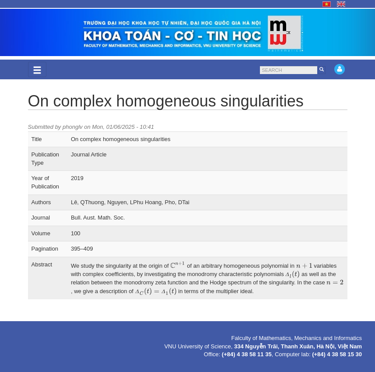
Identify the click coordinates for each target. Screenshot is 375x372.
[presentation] (177, 265)
